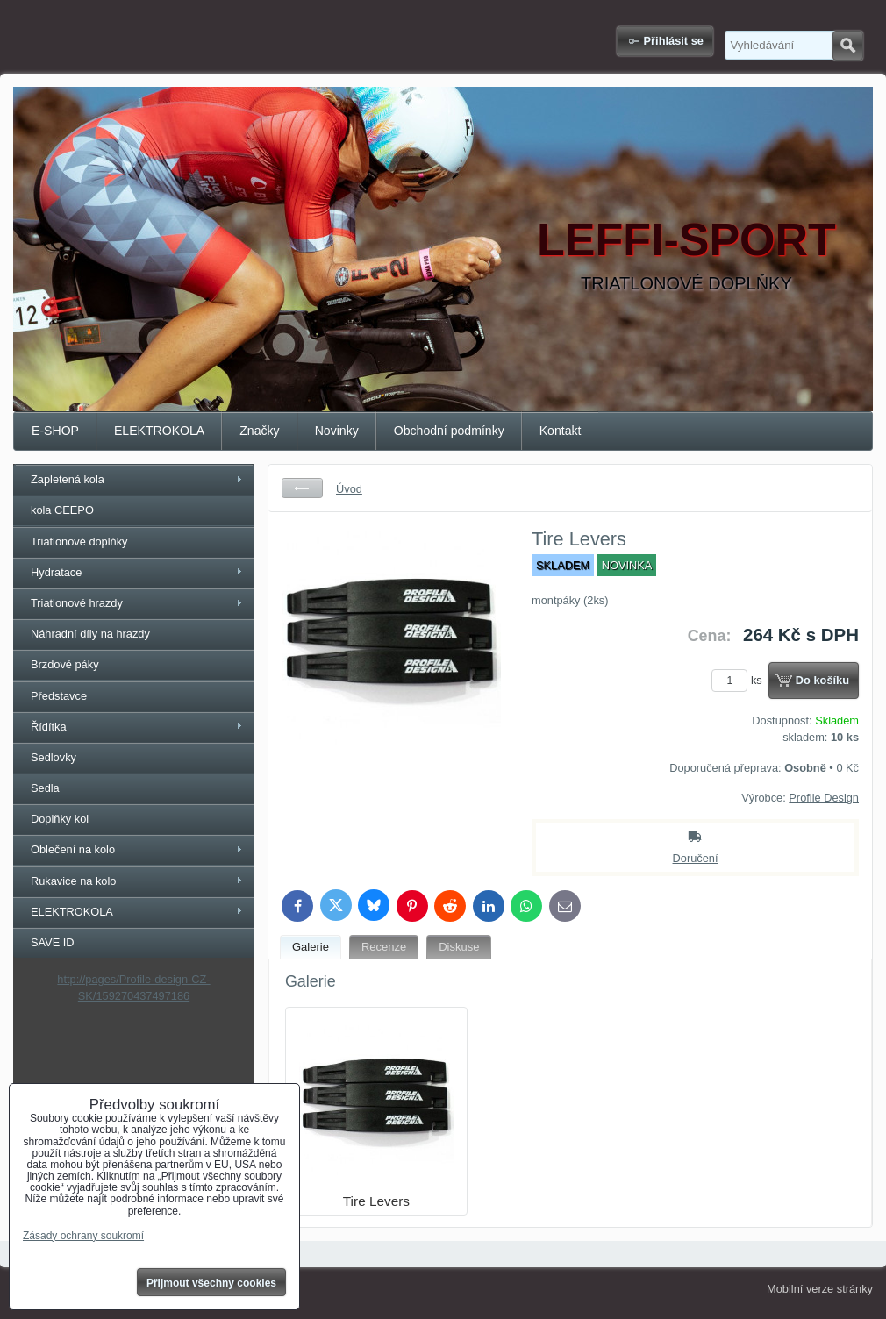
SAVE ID (53, 942)
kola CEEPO (62, 510)
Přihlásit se (674, 40)
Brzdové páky (65, 664)
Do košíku (822, 680)
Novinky (337, 431)
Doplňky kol (60, 818)
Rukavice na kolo (73, 881)
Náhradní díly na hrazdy (90, 633)
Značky (259, 431)
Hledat (847, 46)
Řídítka (49, 726)
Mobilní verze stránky (820, 1288)
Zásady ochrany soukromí (83, 1236)
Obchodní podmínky (449, 431)
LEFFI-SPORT (686, 239)
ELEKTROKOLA (159, 431)
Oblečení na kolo (73, 849)
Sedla (45, 788)
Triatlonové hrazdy (77, 603)
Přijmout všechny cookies (211, 1283)
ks (739, 680)
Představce (59, 695)
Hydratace (56, 572)
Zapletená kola (67, 479)
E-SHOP (55, 431)
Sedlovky (53, 757)
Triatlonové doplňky (79, 541)
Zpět (302, 488)
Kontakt (560, 431)
